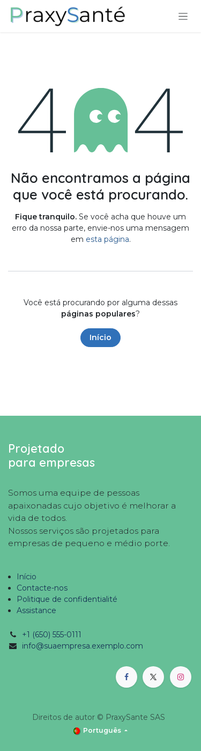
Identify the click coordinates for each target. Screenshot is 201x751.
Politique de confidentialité (67, 599)
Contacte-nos (42, 588)
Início (100, 337)
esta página (107, 239)
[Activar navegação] (183, 16)
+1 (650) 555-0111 (51, 634)
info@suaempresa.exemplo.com (82, 646)
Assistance (36, 610)
